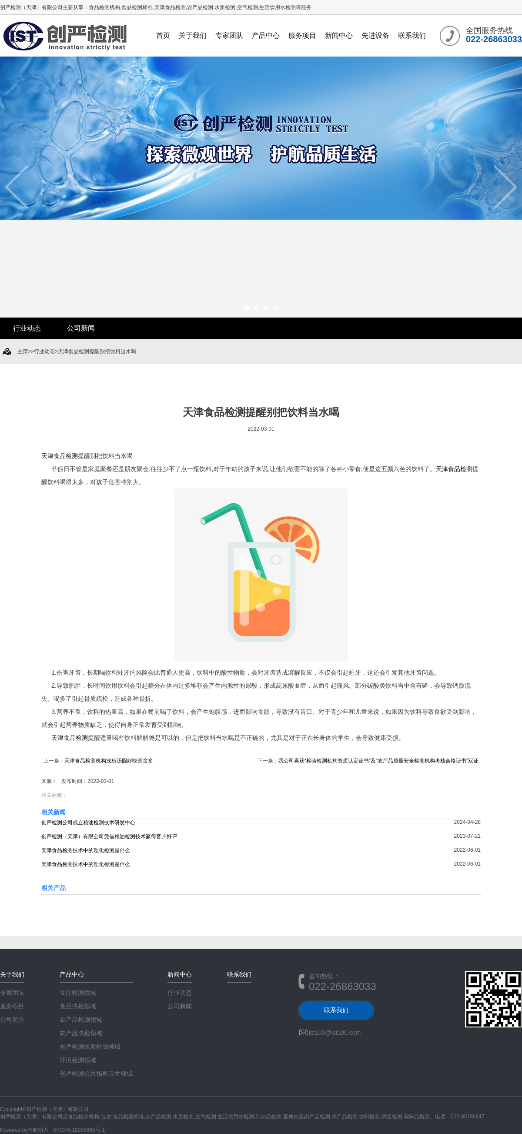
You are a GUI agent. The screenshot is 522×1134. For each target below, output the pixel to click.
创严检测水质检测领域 (90, 1046)
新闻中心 (339, 35)
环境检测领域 (78, 1060)
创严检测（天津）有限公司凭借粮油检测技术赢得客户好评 (109, 836)
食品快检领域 (78, 1006)
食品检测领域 (78, 992)
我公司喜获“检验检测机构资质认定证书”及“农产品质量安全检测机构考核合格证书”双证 (378, 761)
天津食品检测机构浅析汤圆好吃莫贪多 (108, 761)
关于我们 (193, 35)
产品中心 (266, 35)
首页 (163, 35)
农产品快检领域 (81, 1033)
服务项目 (302, 35)
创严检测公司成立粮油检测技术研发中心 (88, 823)
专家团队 (229, 35)
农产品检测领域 (81, 1019)
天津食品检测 (59, 455)
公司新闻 (81, 328)
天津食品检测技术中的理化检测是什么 (85, 850)
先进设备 (375, 35)
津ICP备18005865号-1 (79, 1130)
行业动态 (27, 328)
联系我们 (412, 35)
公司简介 (12, 1019)
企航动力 (37, 1130)
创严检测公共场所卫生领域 (96, 1073)
